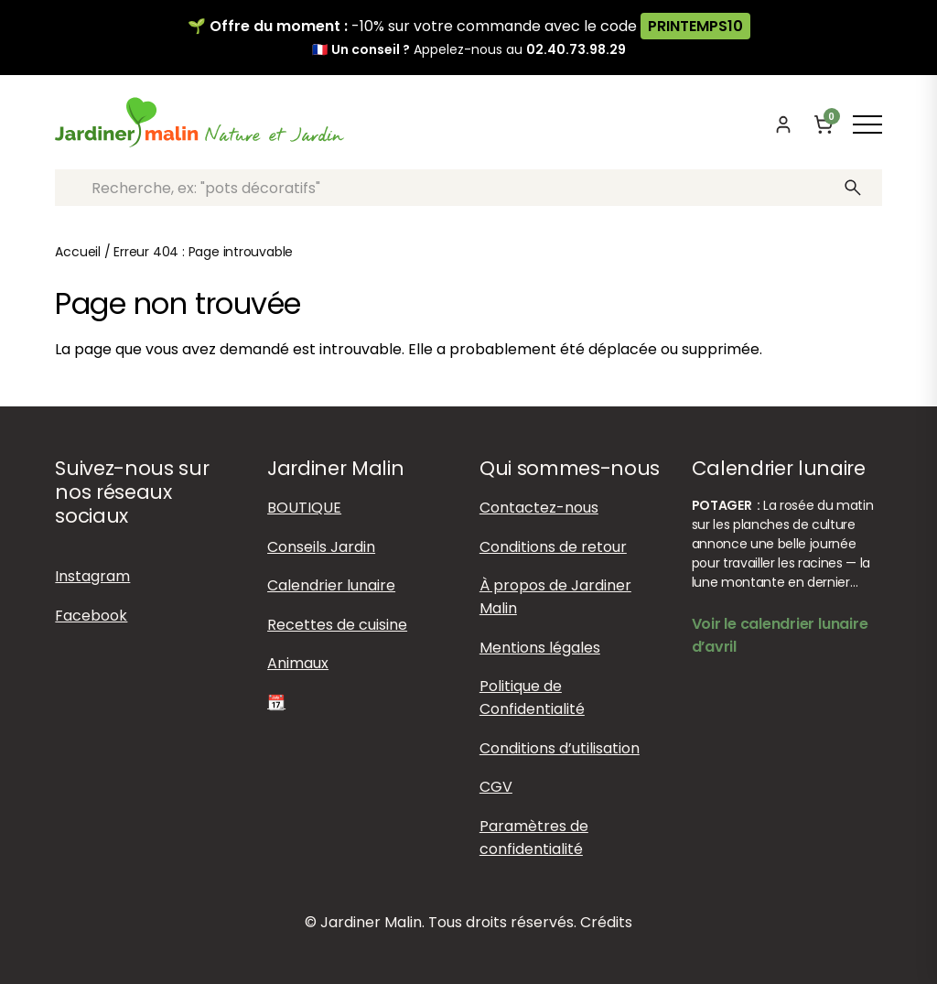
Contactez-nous (538, 507)
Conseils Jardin (321, 546)
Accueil (78, 252)
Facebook (91, 615)
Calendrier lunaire (331, 585)
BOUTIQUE (304, 507)
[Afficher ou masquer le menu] (867, 124)
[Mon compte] (783, 124)
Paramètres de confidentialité (533, 838)
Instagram (92, 576)
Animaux (297, 663)
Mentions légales (539, 647)
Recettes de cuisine (337, 624)
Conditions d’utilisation (559, 748)
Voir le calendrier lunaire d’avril (780, 635)
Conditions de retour (553, 546)
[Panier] (823, 124)
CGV (495, 786)
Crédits (606, 922)
